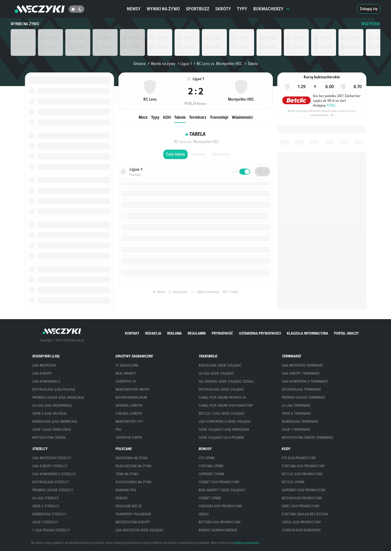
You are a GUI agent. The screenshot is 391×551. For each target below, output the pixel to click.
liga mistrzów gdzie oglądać (139, 530)
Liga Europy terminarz (300, 373)
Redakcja (153, 333)
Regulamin (197, 333)
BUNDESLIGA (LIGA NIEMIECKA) (54, 421)
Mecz (143, 117)
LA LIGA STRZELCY (45, 498)
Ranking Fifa (125, 490)
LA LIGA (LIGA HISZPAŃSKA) (52, 405)
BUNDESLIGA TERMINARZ (300, 421)
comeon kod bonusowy (301, 530)
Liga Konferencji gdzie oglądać (225, 421)
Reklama (174, 333)
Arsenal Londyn (128, 405)
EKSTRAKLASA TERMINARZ (301, 389)
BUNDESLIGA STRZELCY (49, 514)
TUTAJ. (331, 105)
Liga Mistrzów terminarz (302, 365)
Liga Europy (42, 373)
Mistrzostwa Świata (49, 437)
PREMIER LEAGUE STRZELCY (52, 490)
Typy (242, 8)
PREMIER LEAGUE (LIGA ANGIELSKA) (58, 397)
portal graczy (346, 333)
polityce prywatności (247, 542)
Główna (139, 63)
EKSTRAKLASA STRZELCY (50, 482)
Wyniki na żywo (163, 8)
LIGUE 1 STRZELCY (45, 522)
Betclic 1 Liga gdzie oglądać (222, 413)
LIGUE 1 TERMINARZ (296, 429)
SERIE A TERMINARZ (296, 413)
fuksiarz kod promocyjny (220, 506)
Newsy (134, 8)
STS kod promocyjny (299, 458)
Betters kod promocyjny (220, 522)
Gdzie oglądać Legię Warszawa (224, 429)
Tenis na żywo (127, 474)
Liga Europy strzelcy (50, 466)
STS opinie (207, 458)
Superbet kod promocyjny (304, 490)
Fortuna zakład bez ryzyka (305, 514)
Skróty (223, 8)
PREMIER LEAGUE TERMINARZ (303, 397)
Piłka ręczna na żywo (133, 466)
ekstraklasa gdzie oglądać (221, 389)
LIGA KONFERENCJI (46, 381)
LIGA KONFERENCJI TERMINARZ (305, 381)
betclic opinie (293, 482)
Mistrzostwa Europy (132, 522)
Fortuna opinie (211, 466)
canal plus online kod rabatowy (226, 405)
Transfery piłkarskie (133, 514)
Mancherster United (132, 389)
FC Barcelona (126, 365)
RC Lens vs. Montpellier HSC (217, 63)
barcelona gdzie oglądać (220, 365)
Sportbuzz (197, 8)
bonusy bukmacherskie (218, 530)
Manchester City (129, 421)
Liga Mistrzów (44, 365)
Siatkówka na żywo (131, 458)
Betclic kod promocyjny (302, 474)
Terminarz (197, 117)
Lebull (204, 514)
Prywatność (222, 333)
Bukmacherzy (271, 8)
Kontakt (132, 333)
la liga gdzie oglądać (216, 373)
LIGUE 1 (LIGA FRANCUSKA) (51, 429)
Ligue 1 (183, 63)
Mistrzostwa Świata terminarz (307, 437)
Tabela (180, 117)
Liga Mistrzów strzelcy (52, 458)
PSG (118, 429)
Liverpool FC (126, 381)
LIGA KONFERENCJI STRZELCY (54, 474)
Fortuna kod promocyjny (303, 466)
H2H (167, 117)
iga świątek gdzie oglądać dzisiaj (226, 381)
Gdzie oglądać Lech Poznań (221, 437)
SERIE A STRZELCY (45, 506)
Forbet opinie (210, 498)
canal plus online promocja (222, 397)
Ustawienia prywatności (260, 333)
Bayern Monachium (131, 397)
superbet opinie (211, 474)
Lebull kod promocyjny (301, 522)
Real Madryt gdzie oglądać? (222, 490)
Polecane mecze (128, 506)
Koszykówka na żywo (133, 482)
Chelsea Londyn (128, 413)
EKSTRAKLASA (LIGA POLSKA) (53, 389)
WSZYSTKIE (370, 23)
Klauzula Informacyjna (307, 333)
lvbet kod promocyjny (301, 506)
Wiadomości (242, 117)
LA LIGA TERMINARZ (296, 405)
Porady (121, 498)
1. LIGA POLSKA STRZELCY (51, 530)
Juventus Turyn (128, 437)
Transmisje (219, 117)
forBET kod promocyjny (219, 482)
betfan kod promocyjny (302, 498)
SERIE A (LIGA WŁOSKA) (49, 413)
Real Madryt (126, 373)
